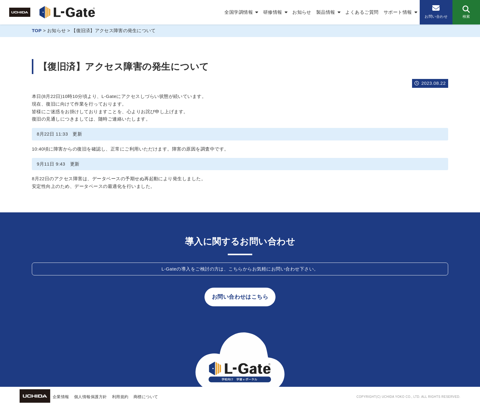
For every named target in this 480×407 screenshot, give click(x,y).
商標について (145, 396)
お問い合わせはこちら (240, 297)
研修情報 (272, 12)
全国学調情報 (238, 12)
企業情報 (61, 396)
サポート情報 (398, 12)
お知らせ (301, 12)
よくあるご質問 (361, 12)
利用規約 (120, 396)
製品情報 (325, 12)
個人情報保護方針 (90, 396)
